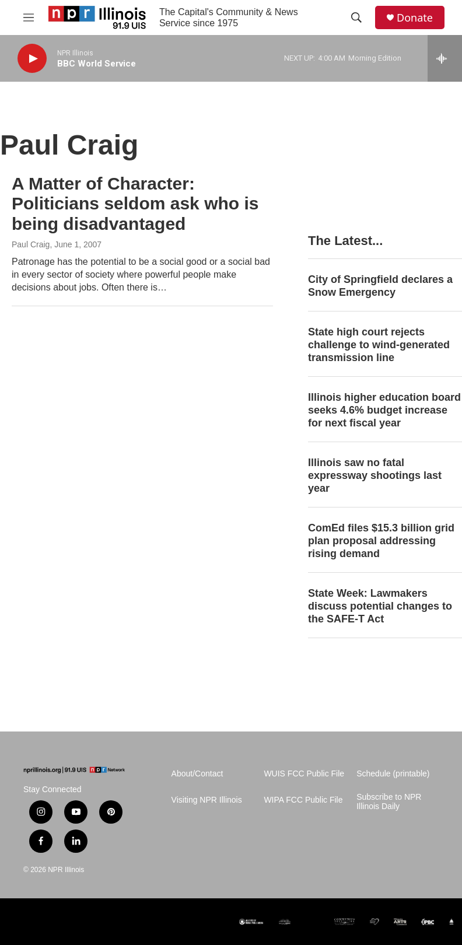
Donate (415, 18)
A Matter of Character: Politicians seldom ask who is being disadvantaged (135, 204)
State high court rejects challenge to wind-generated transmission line (379, 344)
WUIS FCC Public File (304, 773)
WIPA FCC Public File (303, 800)
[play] (32, 58)
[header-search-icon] (356, 17)
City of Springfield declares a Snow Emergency (380, 286)
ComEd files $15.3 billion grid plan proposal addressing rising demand (381, 540)
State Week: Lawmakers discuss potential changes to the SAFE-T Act (380, 606)
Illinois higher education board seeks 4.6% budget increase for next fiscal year (384, 410)
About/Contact (197, 773)
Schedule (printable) (392, 773)
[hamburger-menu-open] (29, 17)
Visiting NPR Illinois (207, 800)
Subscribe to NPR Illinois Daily (388, 802)
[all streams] (445, 58)
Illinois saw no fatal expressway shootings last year (375, 475)
